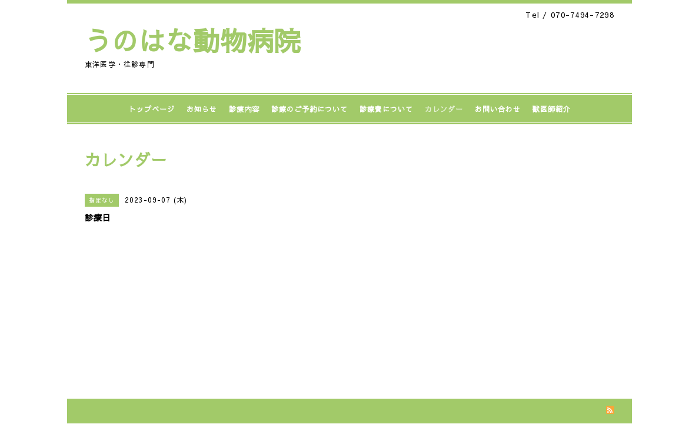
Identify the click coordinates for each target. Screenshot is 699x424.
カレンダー (444, 109)
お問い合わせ (498, 109)
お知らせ (202, 109)
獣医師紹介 (551, 109)
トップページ (152, 109)
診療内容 (244, 109)
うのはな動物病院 (193, 40)
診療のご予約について (309, 109)
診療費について (386, 109)
